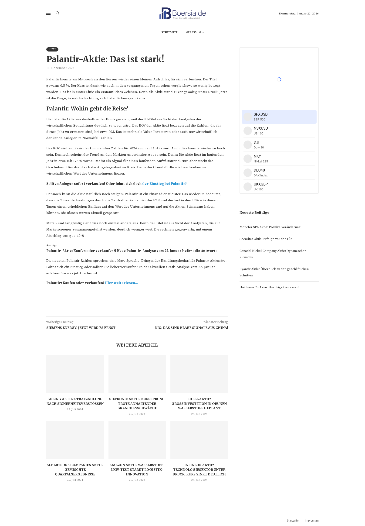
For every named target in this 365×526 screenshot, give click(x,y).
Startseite (169, 32)
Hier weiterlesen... (121, 283)
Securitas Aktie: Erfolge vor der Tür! (266, 239)
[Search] (57, 13)
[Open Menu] (48, 13)
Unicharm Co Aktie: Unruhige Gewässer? (269, 287)
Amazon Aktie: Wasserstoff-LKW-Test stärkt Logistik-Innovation (137, 469)
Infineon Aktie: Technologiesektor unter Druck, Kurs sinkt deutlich (199, 469)
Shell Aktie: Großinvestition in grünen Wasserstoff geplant (199, 403)
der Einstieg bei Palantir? (164, 184)
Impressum (193, 32)
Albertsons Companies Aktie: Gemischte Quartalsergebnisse (75, 469)
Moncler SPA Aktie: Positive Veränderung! (270, 227)
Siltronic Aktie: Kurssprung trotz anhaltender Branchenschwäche (137, 403)
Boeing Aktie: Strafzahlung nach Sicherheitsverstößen (75, 401)
